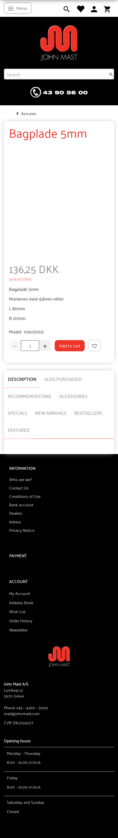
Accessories (73, 396)
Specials (17, 413)
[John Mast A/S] (59, 656)
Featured (18, 430)
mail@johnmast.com (22, 713)
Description (22, 379)
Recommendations (29, 396)
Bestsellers (88, 413)
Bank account (21, 504)
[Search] (111, 74)
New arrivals (50, 413)
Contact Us (18, 487)
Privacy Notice (21, 530)
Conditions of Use (24, 496)
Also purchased (63, 379)
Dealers (15, 513)
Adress (15, 521)
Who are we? (20, 479)
